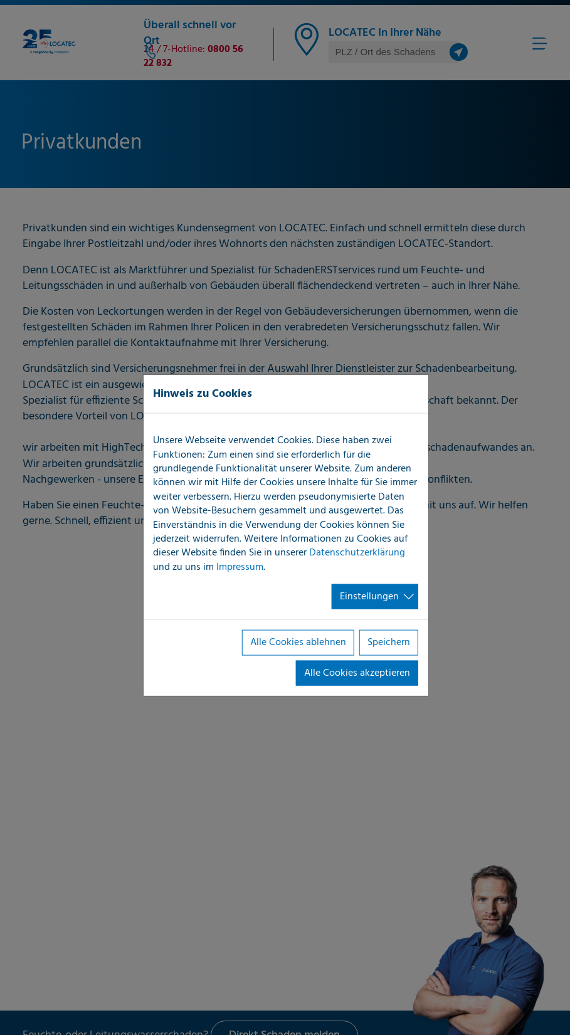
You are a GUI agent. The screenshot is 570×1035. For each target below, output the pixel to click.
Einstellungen (369, 597)
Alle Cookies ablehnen (298, 642)
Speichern (388, 642)
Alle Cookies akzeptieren (357, 673)
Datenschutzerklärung (357, 553)
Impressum (239, 567)
